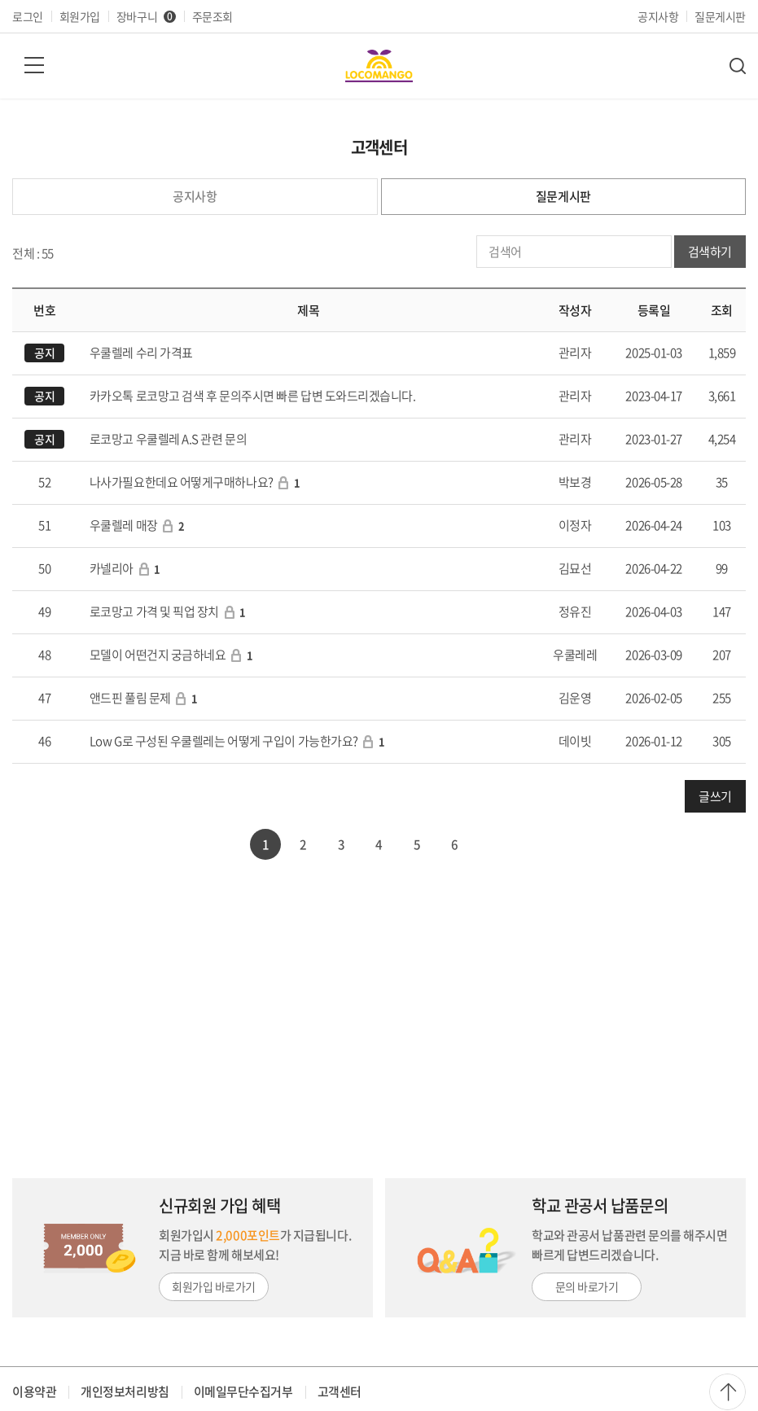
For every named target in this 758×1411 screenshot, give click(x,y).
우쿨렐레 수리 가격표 (141, 353)
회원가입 (79, 16)
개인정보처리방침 (125, 1391)
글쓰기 (715, 796)
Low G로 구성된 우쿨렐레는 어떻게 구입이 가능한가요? (224, 741)
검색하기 (710, 252)
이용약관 (34, 1391)
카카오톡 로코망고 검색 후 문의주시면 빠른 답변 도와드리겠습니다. (253, 396)
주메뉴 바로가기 (0, 0)
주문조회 (212, 16)
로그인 (27, 16)
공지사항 (658, 16)
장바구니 (146, 16)
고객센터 (339, 1391)
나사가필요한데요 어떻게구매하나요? (182, 482)
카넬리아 (112, 568)
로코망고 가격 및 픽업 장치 (154, 611)
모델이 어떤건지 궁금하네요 (158, 655)
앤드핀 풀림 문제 (130, 698)
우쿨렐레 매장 (124, 525)
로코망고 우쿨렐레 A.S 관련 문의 (168, 439)
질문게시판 (720, 16)
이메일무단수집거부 (243, 1391)
